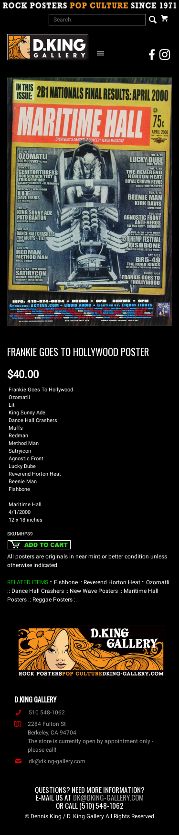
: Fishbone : (66, 582)
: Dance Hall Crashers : (38, 591)
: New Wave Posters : (94, 591)
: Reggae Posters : (52, 599)
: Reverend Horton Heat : (112, 582)
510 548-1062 (39, 712)
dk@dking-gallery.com (49, 761)
